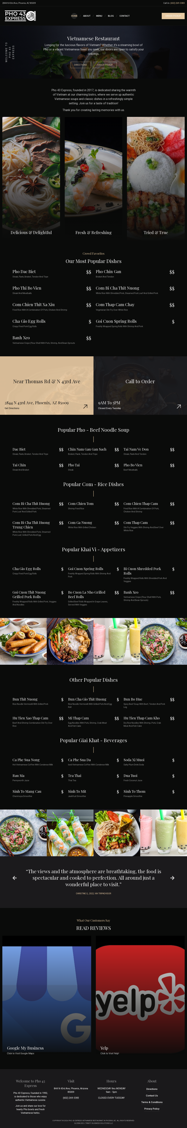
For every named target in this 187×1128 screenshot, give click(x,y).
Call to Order (140, 381)
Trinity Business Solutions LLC (99, 1123)
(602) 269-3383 (177, 3)
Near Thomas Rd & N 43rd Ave (46, 381)
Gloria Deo (79, 1123)
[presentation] (15, 878)
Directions (80, 65)
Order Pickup (105, 65)
